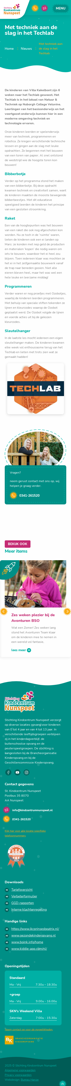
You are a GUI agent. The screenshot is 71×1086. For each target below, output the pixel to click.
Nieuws (26, 49)
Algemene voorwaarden (20, 1070)
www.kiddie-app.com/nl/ (29, 949)
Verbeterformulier (24, 896)
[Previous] (4, 611)
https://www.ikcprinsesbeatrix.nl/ (35, 929)
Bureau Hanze (30, 1080)
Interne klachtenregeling (29, 909)
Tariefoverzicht (22, 890)
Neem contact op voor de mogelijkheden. (29, 1029)
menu (61, 8)
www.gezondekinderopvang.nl (33, 935)
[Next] (67, 611)
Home (9, 49)
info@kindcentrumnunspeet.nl (46, 8)
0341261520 (37, 8)
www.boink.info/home (27, 942)
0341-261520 (29, 495)
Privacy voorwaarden (18, 1075)
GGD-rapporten (22, 903)
